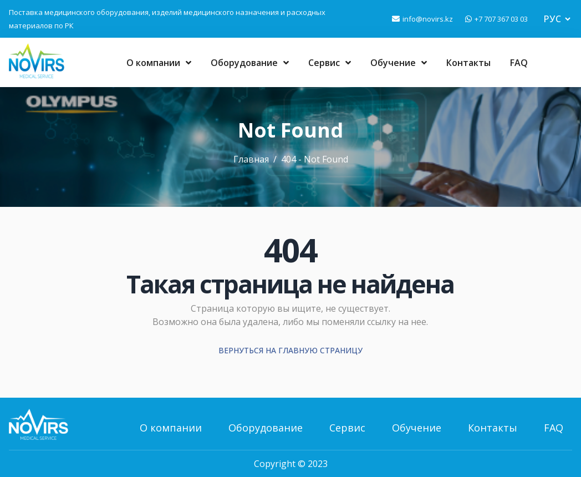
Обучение (398, 63)
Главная (251, 159)
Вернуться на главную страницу (290, 350)
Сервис (329, 63)
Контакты (468, 63)
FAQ (519, 63)
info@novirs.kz (427, 19)
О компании (158, 63)
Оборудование (250, 63)
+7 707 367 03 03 (501, 19)
